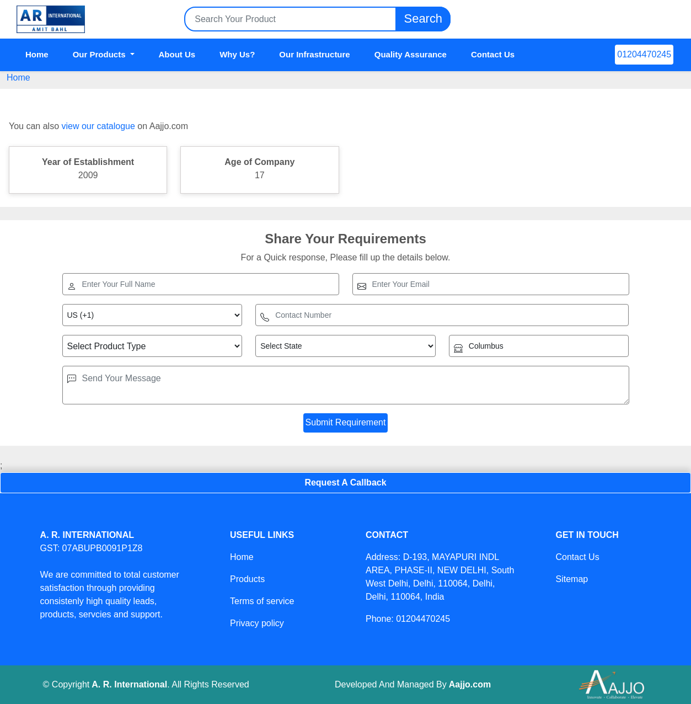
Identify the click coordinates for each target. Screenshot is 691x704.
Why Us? (237, 54)
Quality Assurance (410, 54)
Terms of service (262, 601)
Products (247, 579)
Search (423, 19)
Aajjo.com (470, 684)
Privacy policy (257, 623)
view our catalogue (98, 126)
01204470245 (644, 54)
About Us (177, 54)
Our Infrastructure (314, 54)
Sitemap (571, 579)
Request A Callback (345, 482)
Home (37, 54)
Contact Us (493, 54)
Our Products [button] (100, 54)
